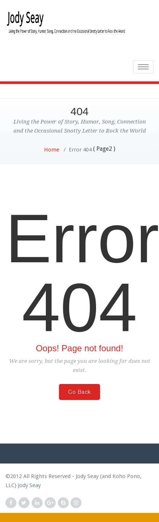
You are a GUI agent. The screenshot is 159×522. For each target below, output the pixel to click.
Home (51, 149)
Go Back (79, 392)
